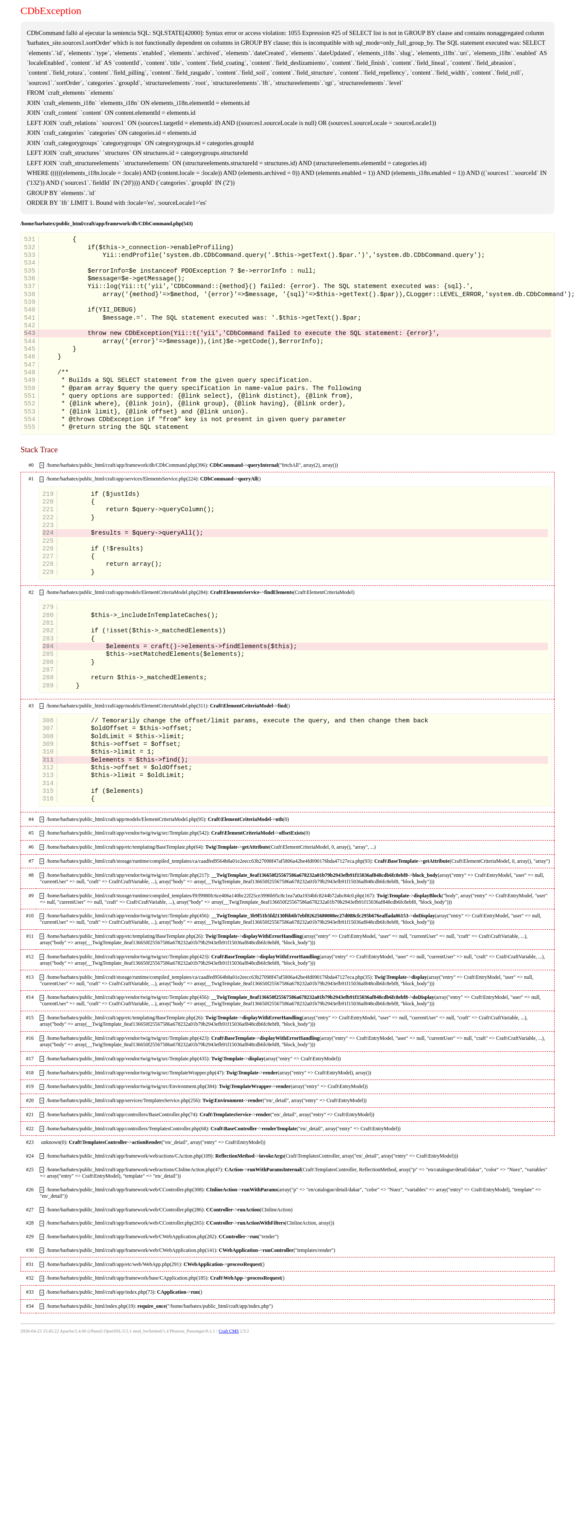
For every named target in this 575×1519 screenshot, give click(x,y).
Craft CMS (229, 1331)
